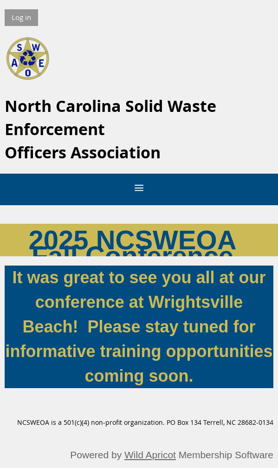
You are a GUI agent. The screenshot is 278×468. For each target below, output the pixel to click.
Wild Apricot (150, 454)
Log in (21, 17)
